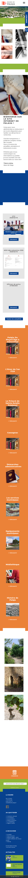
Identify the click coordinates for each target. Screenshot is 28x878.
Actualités (9, 834)
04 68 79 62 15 (9, 801)
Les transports (10, 817)
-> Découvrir (12, 357)
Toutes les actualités (14, 319)
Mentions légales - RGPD (13, 837)
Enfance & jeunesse (11, 820)
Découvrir (13, 239)
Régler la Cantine (11, 823)
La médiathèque (11, 821)
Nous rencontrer (11, 836)
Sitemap (9, 841)
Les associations (11, 819)
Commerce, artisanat (12, 816)
